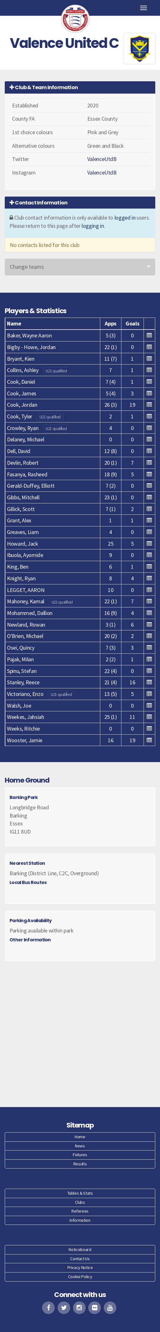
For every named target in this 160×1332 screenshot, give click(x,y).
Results (80, 1164)
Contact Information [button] (38, 203)
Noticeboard (80, 1249)
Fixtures (80, 1154)
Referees (80, 1211)
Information (80, 1220)
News (80, 1146)
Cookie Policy (80, 1276)
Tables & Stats (80, 1193)
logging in (93, 225)
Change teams (27, 266)
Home (80, 1137)
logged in (125, 217)
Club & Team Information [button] (43, 87)
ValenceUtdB (102, 159)
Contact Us (79, 1258)
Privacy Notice (80, 1267)
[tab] (80, 87)
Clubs (80, 1202)
